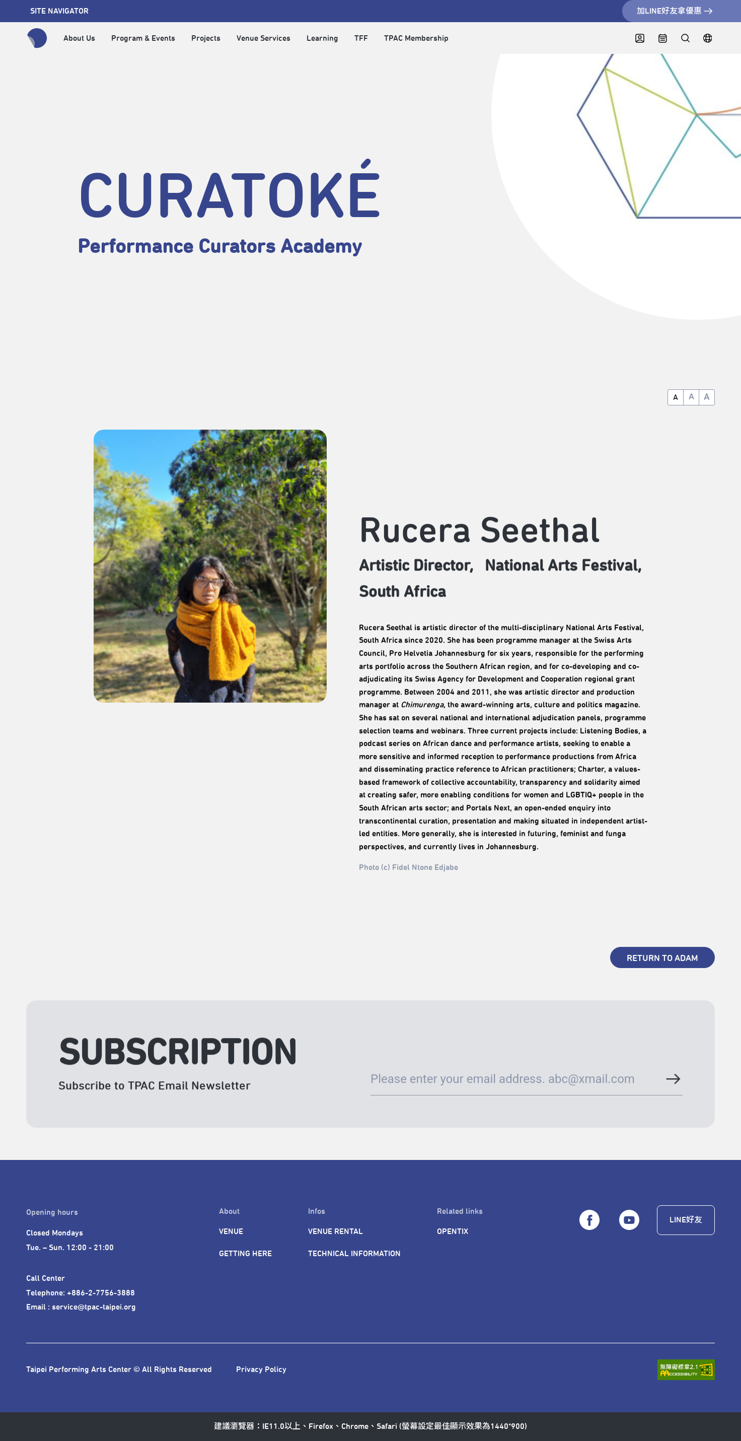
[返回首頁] (37, 38)
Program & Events (143, 38)
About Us (79, 38)
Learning (322, 38)
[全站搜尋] (685, 38)
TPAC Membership (416, 38)
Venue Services (263, 38)
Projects (205, 38)
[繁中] (707, 38)
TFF (361, 38)
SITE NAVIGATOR (59, 11)
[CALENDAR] (662, 38)
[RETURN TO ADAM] (662, 957)
